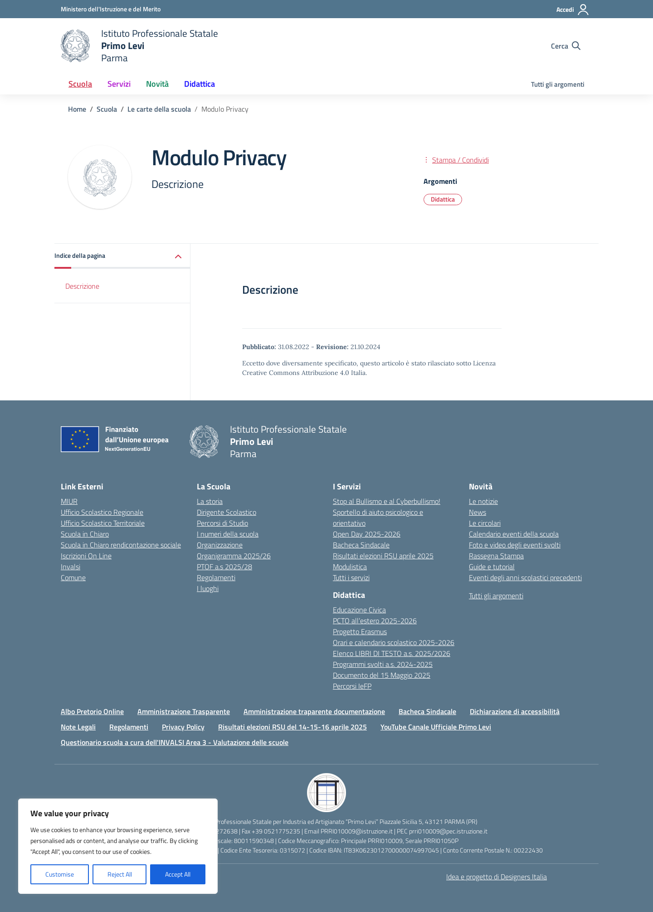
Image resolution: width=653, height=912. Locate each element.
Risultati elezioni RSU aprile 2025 (383, 555)
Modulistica (350, 566)
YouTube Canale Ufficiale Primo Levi (435, 726)
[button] (122, 256)
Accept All (177, 874)
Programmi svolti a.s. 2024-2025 (383, 664)
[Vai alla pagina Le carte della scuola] (159, 109)
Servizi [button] (119, 84)
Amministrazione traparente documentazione (314, 711)
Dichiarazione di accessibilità (515, 711)
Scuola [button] (80, 84)
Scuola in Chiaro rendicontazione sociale (121, 544)
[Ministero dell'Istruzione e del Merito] (111, 9)
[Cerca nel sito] (565, 46)
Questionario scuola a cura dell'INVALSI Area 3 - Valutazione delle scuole (174, 742)
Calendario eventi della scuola (514, 533)
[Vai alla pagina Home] (77, 109)
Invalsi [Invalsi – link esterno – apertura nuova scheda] (70, 566)
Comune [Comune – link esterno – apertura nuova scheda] (73, 577)
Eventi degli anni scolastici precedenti (525, 577)
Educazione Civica (359, 609)
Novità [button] (157, 84)
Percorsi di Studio (222, 523)
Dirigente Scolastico (226, 512)
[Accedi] (573, 9)
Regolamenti (216, 577)
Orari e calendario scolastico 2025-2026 (393, 642)
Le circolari (485, 523)
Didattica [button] (199, 84)
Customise (59, 874)
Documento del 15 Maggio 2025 (381, 675)
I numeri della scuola (227, 533)
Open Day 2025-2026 (366, 533)
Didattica (443, 199)
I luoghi (208, 588)
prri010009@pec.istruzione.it (448, 831)
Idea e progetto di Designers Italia (496, 876)
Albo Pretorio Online (92, 711)
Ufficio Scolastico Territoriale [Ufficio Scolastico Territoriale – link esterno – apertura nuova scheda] (103, 523)
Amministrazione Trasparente (183, 711)
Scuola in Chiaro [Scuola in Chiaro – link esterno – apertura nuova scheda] (85, 533)
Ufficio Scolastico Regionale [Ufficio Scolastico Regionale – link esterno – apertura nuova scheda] (102, 512)
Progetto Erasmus (360, 631)
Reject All (119, 874)
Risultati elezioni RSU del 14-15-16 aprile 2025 (292, 726)
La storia (210, 501)
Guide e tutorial (492, 566)
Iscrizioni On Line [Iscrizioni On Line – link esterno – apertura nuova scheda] (86, 555)
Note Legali (78, 726)
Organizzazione (220, 544)
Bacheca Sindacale (361, 544)
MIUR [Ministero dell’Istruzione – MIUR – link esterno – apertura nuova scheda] (69, 501)
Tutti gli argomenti (558, 84)
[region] (118, 846)
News (477, 512)
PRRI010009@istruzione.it (357, 831)
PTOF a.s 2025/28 (224, 566)
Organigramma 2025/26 (234, 555)
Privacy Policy (183, 726)
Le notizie (483, 501)
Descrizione (82, 286)
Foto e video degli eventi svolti (514, 544)
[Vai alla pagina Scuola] (107, 109)
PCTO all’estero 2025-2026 (375, 620)
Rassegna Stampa (496, 555)
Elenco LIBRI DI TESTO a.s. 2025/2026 (391, 653)
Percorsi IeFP (352, 685)
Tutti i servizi (351, 577)
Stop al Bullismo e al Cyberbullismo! (386, 501)
